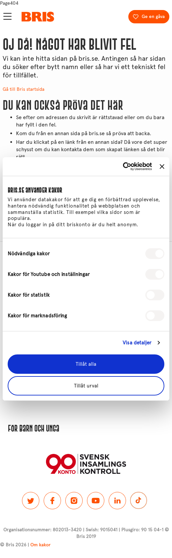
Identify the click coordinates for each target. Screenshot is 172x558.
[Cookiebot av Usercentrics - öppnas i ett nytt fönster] (123, 166)
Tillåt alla (86, 364)
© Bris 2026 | (25, 545)
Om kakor (40, 545)
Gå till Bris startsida (23, 89)
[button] (86, 428)
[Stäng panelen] (162, 166)
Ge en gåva (153, 16)
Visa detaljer (137, 343)
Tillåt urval (86, 386)
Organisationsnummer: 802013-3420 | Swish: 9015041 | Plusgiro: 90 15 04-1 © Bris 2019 (86, 533)
